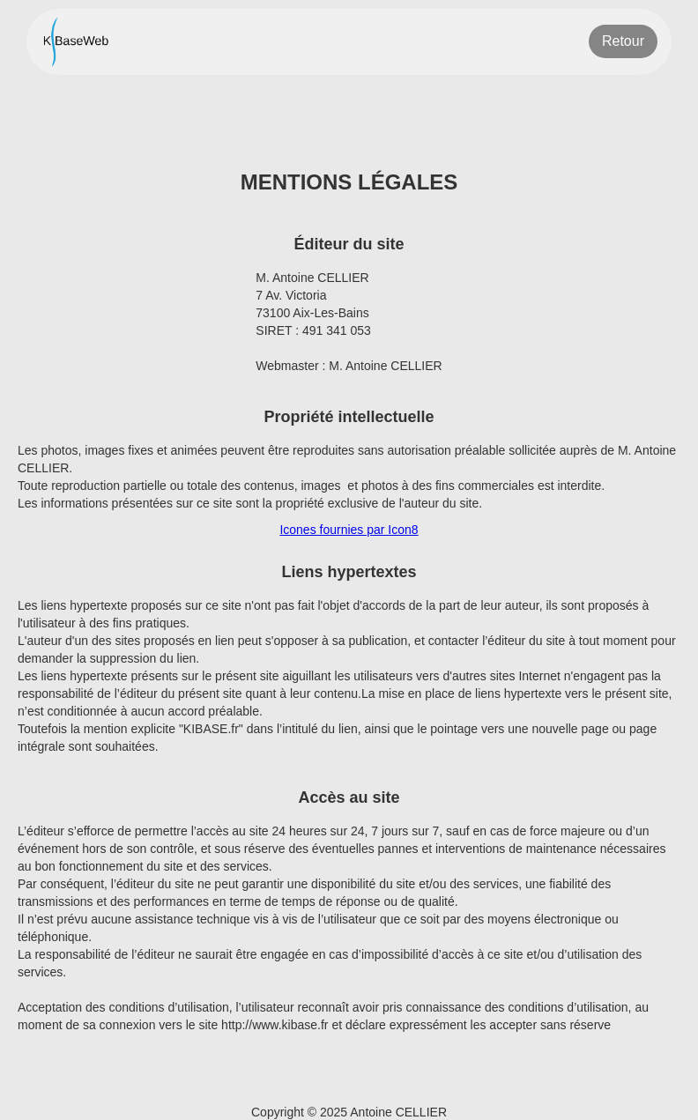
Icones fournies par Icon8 (348, 530)
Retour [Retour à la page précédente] (623, 40)
